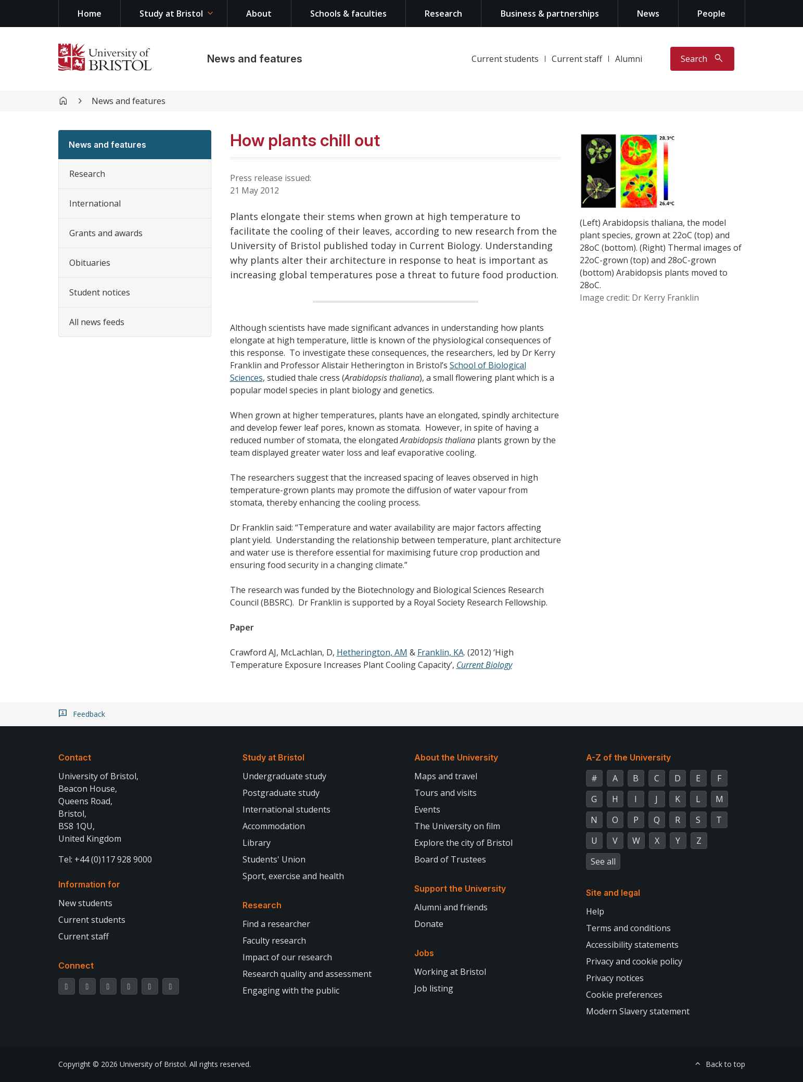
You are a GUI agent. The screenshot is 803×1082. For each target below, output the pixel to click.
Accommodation (274, 826)
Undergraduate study (284, 776)
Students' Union (274, 859)
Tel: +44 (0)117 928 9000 (105, 859)
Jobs (424, 953)
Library (257, 842)
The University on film (457, 826)
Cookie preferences (624, 994)
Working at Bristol (450, 971)
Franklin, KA (440, 652)
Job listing (433, 988)
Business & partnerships (550, 13)
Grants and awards (106, 233)
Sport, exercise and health (293, 876)
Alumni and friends (451, 907)
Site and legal (613, 892)
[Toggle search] (702, 59)
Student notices (99, 292)
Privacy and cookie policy (634, 961)
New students (85, 903)
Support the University (460, 888)
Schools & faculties (348, 13)
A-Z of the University (628, 757)
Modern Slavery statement (638, 1011)
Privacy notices (615, 978)
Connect (76, 965)
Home (89, 13)
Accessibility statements (632, 944)
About (259, 13)
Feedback (89, 714)
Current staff (577, 59)
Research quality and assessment (307, 974)
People (711, 13)
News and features (254, 59)
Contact (74, 757)
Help (595, 911)
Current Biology (484, 665)
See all (603, 861)
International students (286, 809)
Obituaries (89, 262)
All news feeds (96, 322)
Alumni (628, 59)
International (95, 203)
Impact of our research (287, 957)
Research (443, 13)
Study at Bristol (171, 13)
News (648, 13)
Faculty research (274, 940)
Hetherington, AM (372, 652)
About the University (456, 757)
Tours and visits (445, 792)
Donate (428, 924)
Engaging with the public (291, 990)
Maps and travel (445, 776)
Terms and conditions (628, 928)
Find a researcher (276, 924)
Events (427, 809)
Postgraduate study (281, 792)
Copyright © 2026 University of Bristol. (122, 1064)
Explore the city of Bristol (463, 842)
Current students (505, 59)
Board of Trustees (450, 859)
